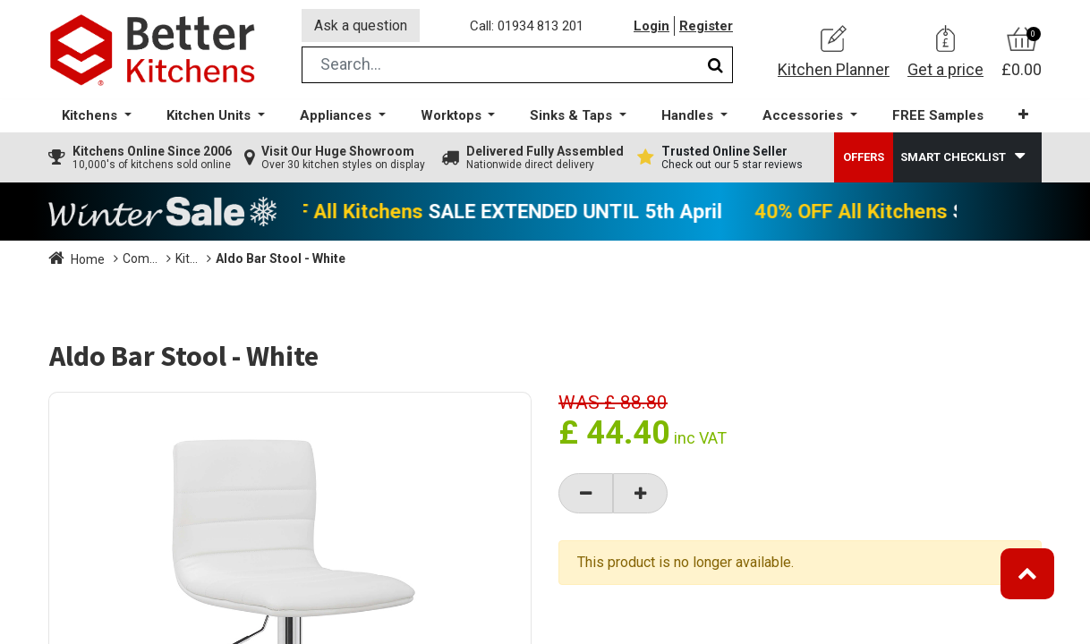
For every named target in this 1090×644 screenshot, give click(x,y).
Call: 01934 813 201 (526, 26)
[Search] (715, 65)
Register (706, 26)
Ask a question (360, 25)
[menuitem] (938, 116)
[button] (1023, 115)
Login (651, 26)
